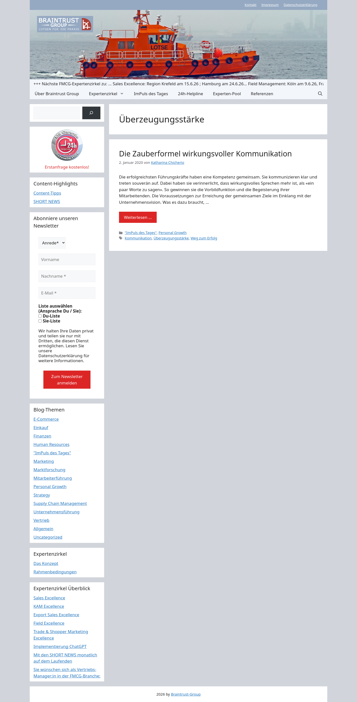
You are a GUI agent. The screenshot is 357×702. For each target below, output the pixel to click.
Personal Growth (173, 232)
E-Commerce (46, 419)
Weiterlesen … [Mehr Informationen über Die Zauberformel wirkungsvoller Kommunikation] (138, 217)
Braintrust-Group (186, 694)
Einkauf (40, 427)
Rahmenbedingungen (55, 572)
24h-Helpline (190, 93)
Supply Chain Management (60, 503)
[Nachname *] (66, 276)
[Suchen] (91, 113)
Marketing (43, 461)
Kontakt (251, 4)
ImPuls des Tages (151, 93)
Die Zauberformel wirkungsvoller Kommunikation (205, 153)
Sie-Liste (49, 321)
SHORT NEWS (46, 201)
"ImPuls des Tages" (141, 232)
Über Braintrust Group (57, 93)
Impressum (270, 4)
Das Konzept (45, 563)
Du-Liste (49, 316)
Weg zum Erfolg (204, 238)
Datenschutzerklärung (300, 4)
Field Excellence (48, 623)
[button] (320, 93)
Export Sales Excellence (56, 614)
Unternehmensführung (56, 512)
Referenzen (262, 93)
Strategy (41, 495)
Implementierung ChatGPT (60, 646)
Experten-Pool (227, 93)
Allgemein (43, 528)
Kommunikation (138, 238)
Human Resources (51, 444)
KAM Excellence (48, 606)
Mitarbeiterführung (52, 478)
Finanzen (42, 436)
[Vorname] (66, 259)
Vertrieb (41, 520)
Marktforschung (49, 469)
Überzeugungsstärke (171, 238)
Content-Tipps (47, 193)
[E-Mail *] (66, 293)
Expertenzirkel (109, 93)
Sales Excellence (49, 598)
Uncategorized (47, 537)
